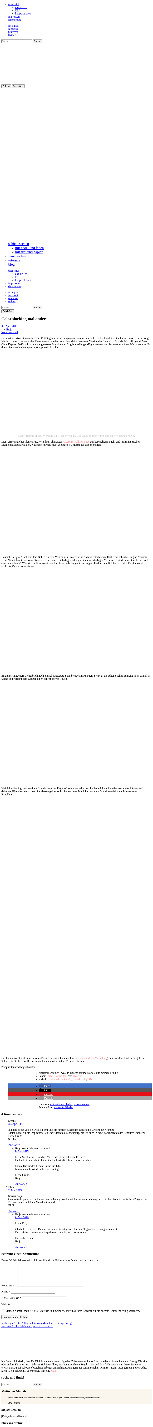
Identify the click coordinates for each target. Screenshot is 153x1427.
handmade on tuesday (60, 1079)
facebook (13, 28)
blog (11, 264)
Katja (9, 329)
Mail (53, 1374)
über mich (13, 4)
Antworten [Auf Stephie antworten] (14, 1144)
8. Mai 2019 (22, 1151)
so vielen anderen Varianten (90, 1058)
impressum (14, 16)
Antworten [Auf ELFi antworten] (14, 1211)
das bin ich (21, 7)
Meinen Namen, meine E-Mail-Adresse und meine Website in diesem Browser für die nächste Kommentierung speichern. (73, 1315)
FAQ (18, 10)
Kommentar (9, 1289)
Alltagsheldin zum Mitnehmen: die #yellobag (36, 1327)
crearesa (77, 1075)
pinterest (13, 31)
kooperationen (23, 13)
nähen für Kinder (63, 1107)
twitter (12, 34)
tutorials (14, 260)
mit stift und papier (29, 252)
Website (5, 1308)
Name (5, 1295)
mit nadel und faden (29, 248)
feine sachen (17, 256)
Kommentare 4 (9, 332)
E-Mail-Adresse (11, 1302)
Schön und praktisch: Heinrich (27, 1330)
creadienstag (81, 1079)
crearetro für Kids (58, 1075)
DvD (91, 1079)
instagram (13, 25)
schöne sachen (18, 244)
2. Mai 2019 (15, 1190)
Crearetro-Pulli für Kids (76, 441)
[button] (45, 1085)
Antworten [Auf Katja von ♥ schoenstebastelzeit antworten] (21, 1183)
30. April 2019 (9, 326)
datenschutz (14, 19)
